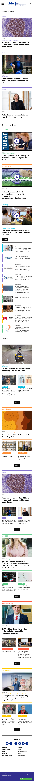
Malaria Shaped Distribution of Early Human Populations (16, 436)
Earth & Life (4, 753)
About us (20, 747)
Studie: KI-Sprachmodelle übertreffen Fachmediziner (22, 257)
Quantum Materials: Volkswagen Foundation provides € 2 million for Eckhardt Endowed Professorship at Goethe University (15, 564)
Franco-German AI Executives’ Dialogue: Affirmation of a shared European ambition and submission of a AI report (25, 654)
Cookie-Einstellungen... (6, 778)
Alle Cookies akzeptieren (26, 778)
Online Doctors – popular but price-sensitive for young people (15, 116)
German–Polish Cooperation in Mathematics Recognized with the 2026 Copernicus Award (25, 721)
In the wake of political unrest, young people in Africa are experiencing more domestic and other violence (23, 310)
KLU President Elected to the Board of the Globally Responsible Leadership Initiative (15, 631)
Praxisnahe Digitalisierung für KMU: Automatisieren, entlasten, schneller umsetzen (16, 232)
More (5, 239)
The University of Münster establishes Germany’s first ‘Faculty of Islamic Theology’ (25, 457)
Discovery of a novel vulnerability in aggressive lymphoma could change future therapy (15, 44)
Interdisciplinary (6, 757)
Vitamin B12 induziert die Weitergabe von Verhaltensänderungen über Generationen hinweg (23, 329)
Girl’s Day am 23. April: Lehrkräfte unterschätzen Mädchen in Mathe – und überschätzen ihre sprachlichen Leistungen (22, 289)
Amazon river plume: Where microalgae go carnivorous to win (24, 587)
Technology (4, 747)
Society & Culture (6, 749)
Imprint (19, 749)
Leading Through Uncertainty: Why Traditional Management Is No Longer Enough (15, 698)
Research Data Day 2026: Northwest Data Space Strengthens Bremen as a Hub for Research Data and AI (9, 721)
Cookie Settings (21, 755)
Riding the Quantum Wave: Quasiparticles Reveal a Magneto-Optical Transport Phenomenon (9, 588)
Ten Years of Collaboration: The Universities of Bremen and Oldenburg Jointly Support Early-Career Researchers (23, 319)
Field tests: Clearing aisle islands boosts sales (8, 652)
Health (3, 751)
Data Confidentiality (22, 751)
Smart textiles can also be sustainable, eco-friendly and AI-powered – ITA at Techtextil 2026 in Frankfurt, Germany (23, 249)
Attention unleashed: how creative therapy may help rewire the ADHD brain (15, 80)
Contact (19, 753)
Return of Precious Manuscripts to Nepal (7, 455)
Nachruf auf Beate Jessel (22, 297)
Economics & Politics (7, 755)
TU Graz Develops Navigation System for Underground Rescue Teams (16, 369)
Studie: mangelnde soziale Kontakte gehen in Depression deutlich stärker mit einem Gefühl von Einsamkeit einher (23, 269)
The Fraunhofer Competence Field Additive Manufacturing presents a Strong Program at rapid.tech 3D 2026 (9, 392)
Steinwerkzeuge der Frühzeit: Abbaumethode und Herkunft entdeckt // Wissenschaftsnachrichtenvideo (14, 195)
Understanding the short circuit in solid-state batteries (25, 390)
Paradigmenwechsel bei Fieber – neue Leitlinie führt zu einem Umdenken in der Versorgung (23, 277)
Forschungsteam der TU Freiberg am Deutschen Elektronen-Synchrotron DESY (15, 157)
